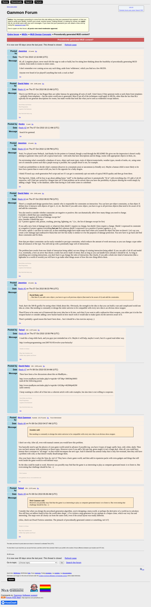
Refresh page (71, 45)
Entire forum (13, 34)
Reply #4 (22, 199)
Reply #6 (22, 333)
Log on (131, 7)
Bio (36, 51)
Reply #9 (22, 494)
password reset (20, 25)
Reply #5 (22, 289)
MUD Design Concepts (40, 34)
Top (20, 76)
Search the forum (73, 563)
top (142, 569)
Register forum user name (127, 10)
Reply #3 (22, 149)
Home (5, 2)
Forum (39, 2)
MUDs (24, 34)
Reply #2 (22, 128)
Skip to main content (12, 6)
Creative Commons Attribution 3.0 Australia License (53, 575)
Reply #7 (22, 370)
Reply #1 (22, 89)
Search (28, 2)
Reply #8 (22, 423)
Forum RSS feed (13, 597)
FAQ (141, 10)
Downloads (16, 2)
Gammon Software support (25, 595)
